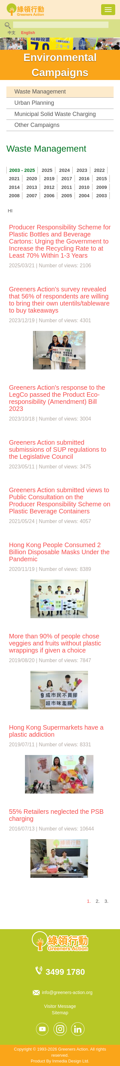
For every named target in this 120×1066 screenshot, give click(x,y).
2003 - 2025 (22, 170)
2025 (47, 170)
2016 (84, 178)
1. (89, 901)
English (28, 33)
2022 (99, 170)
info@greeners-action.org (67, 992)
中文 (11, 33)
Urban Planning (34, 103)
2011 (66, 187)
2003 (101, 195)
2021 (14, 178)
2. (98, 901)
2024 (64, 170)
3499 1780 (65, 972)
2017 (66, 178)
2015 (101, 178)
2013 (32, 187)
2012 (49, 187)
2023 (81, 170)
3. (106, 901)
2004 (84, 195)
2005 (66, 195)
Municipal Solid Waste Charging (55, 114)
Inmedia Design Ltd (70, 1061)
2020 (32, 178)
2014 (14, 187)
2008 (14, 195)
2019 (49, 178)
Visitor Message (60, 1006)
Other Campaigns (37, 125)
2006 (49, 195)
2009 (101, 187)
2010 (84, 187)
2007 (32, 195)
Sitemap (60, 1012)
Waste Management (40, 91)
